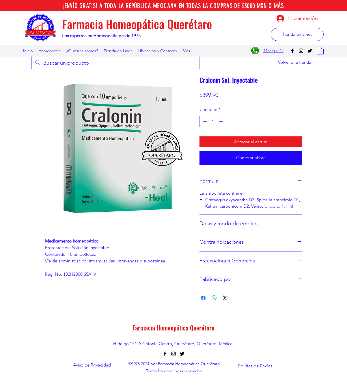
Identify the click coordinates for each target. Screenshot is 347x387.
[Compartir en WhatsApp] (214, 297)
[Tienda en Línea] (297, 34)
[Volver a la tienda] (294, 62)
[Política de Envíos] (255, 366)
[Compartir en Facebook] (203, 297)
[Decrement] (204, 121)
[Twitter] (310, 51)
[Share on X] (225, 297)
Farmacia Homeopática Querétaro (137, 24)
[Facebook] (292, 51)
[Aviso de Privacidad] (91, 365)
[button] (320, 50)
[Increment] (221, 121)
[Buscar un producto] (115, 63)
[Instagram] (301, 51)
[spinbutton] (213, 121)
